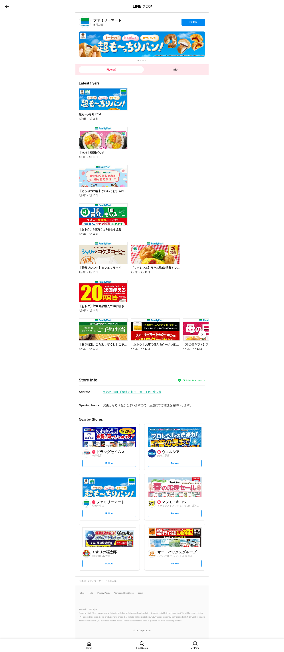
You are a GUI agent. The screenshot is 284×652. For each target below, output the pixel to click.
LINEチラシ (142, 6)
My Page (195, 648)
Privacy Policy (103, 593)
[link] (85, 22)
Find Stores (142, 648)
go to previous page (7, 6)
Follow (193, 23)
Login (140, 593)
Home (89, 648)
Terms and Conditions (124, 593)
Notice (82, 593)
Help (91, 593)
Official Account (192, 380)
